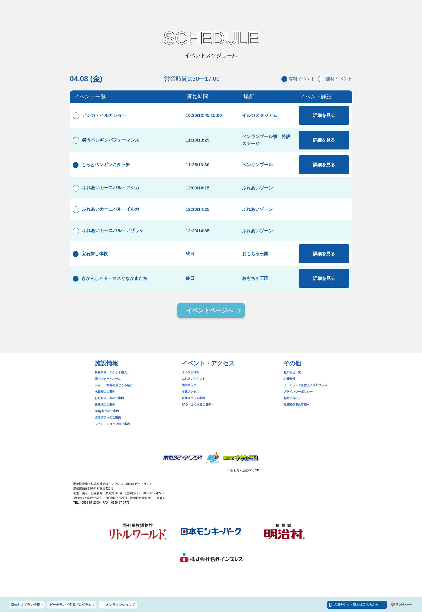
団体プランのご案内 (108, 417)
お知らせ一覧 (292, 372)
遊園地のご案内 (105, 404)
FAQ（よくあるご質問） (198, 404)
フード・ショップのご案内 (112, 424)
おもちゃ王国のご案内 (109, 398)
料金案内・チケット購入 (111, 372)
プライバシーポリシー (298, 391)
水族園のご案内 (105, 391)
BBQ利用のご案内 (107, 411)
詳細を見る (324, 115)
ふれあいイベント (193, 378)
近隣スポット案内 (193, 398)
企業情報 (289, 378)
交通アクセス (190, 391)
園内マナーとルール (108, 378)
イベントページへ (209, 311)
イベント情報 (190, 372)
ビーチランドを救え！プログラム (305, 385)
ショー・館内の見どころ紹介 (114, 385)
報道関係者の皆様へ (296, 404)
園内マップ (189, 385)
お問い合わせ (292, 398)
